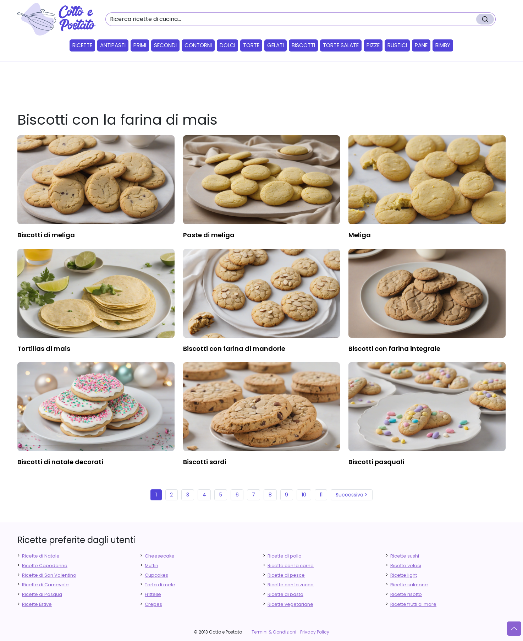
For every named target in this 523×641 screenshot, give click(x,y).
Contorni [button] (198, 45)
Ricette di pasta (285, 594)
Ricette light (403, 575)
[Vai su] (514, 628)
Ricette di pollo (285, 556)
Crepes (153, 604)
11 (321, 494)
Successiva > (352, 494)
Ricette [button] (82, 45)
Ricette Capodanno (44, 566)
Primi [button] (139, 45)
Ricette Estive (37, 604)
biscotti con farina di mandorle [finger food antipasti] (234, 348)
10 (304, 494)
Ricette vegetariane (290, 604)
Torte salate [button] (341, 45)
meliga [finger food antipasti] (359, 234)
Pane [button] (421, 45)
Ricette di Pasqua (42, 594)
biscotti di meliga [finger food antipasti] (46, 234)
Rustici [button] (397, 45)
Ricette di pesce (286, 575)
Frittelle (153, 594)
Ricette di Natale (41, 556)
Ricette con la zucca (291, 585)
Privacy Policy (314, 632)
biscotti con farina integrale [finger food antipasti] (394, 348)
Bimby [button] (442, 45)
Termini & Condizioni (274, 632)
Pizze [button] (373, 45)
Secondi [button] (165, 45)
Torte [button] (251, 45)
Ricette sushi (404, 556)
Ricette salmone (409, 585)
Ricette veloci (405, 566)
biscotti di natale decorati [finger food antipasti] (60, 461)
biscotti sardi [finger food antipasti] (204, 461)
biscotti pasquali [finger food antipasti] (376, 461)
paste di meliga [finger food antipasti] (209, 234)
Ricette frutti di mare (413, 604)
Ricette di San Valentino (49, 575)
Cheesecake (160, 556)
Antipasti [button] (113, 45)
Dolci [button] (227, 45)
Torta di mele (160, 585)
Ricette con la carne (291, 566)
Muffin (151, 566)
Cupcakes (156, 575)
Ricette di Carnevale (45, 585)
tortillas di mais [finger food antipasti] (43, 348)
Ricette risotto (406, 594)
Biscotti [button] (303, 45)
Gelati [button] (275, 45)
